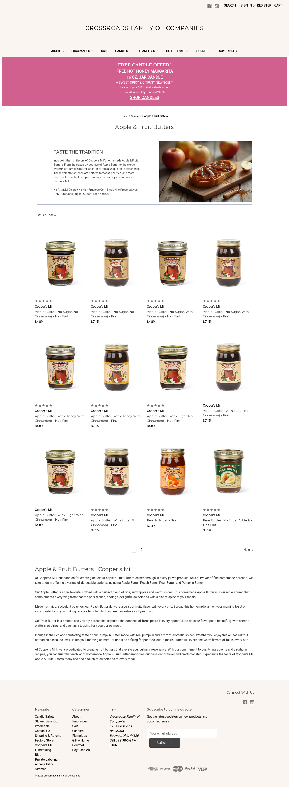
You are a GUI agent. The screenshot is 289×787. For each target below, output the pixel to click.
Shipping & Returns (48, 736)
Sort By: (42, 214)
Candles (123, 51)
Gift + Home (177, 51)
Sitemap (40, 769)
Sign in (246, 5)
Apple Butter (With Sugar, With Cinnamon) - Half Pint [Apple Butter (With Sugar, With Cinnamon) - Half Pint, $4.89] (59, 517)
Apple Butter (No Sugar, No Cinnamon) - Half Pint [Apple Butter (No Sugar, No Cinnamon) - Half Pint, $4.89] (56, 314)
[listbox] (62, 214)
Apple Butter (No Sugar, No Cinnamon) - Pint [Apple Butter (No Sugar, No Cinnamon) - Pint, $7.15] (112, 314)
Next (249, 550)
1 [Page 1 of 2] (134, 550)
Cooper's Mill (44, 745)
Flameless (149, 51)
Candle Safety (44, 716)
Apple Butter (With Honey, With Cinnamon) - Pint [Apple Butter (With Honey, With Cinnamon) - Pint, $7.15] (116, 418)
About (57, 51)
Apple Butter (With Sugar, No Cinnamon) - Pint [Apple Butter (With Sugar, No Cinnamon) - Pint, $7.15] (226, 413)
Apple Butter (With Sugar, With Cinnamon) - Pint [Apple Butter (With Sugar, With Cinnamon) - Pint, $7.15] (115, 522)
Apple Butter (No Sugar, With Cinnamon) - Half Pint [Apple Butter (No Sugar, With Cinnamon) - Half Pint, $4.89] (170, 314)
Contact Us (42, 731)
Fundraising (43, 750)
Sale (104, 51)
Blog (38, 755)
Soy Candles (228, 51)
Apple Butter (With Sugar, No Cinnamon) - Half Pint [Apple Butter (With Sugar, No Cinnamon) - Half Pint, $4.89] (170, 418)
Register (264, 5)
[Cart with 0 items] (278, 5)
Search (230, 5)
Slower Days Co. (46, 721)
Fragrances (83, 51)
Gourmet (203, 51)
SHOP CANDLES (144, 97)
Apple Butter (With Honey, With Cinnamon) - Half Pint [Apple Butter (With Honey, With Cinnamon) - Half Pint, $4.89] (60, 418)
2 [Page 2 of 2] (141, 550)
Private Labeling (46, 759)
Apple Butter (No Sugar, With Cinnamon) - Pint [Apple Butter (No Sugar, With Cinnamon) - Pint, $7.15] (226, 314)
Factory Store (44, 740)
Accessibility (44, 764)
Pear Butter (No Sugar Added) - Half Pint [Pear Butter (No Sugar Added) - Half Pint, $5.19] (227, 522)
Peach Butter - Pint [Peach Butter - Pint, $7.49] (162, 520)
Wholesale (42, 726)
